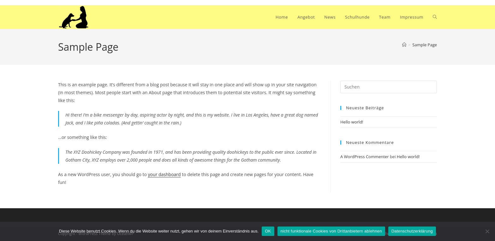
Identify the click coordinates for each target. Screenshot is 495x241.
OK (268, 231)
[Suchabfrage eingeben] (388, 87)
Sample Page (424, 45)
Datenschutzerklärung (412, 231)
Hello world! (351, 122)
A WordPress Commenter (364, 156)
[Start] (404, 45)
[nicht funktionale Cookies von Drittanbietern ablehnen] (487, 231)
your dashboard (164, 174)
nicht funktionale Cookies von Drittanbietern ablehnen (331, 231)
